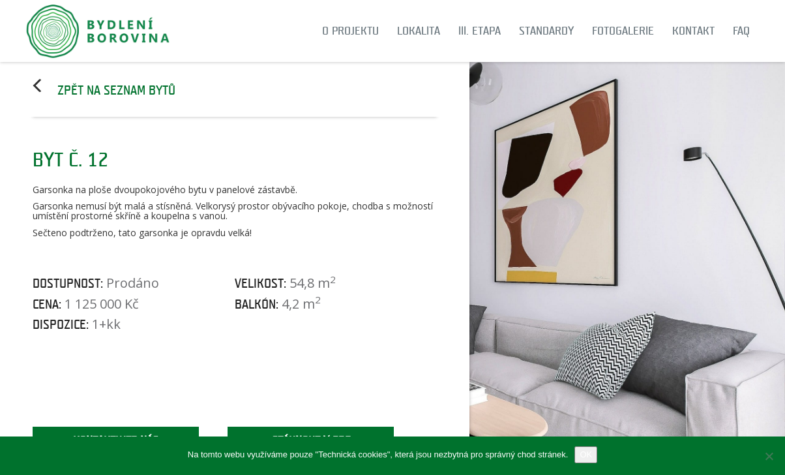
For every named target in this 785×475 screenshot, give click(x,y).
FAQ (741, 31)
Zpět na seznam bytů (116, 91)
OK (586, 454)
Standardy (546, 31)
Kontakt (693, 31)
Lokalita (418, 31)
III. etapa (479, 31)
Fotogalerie (623, 31)
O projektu (350, 31)
